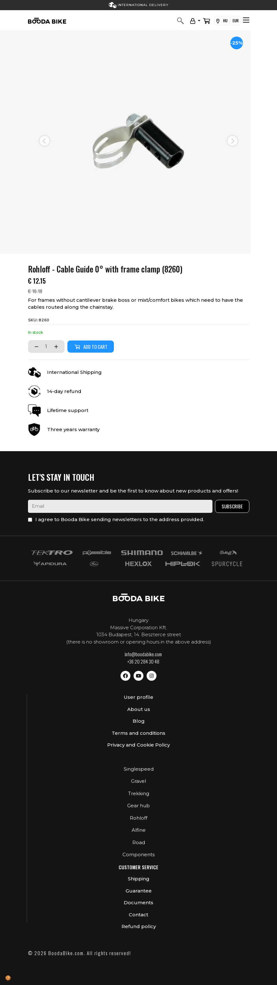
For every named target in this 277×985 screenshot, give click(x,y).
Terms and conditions (138, 733)
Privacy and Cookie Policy (138, 745)
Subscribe (232, 506)
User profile (138, 697)
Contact (138, 915)
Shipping (138, 879)
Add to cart (90, 346)
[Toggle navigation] (246, 20)
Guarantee (139, 891)
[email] (120, 506)
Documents (138, 902)
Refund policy (138, 926)
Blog (139, 721)
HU (221, 21)
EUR (235, 20)
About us (138, 709)
